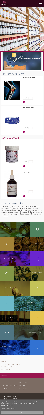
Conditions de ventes (11, 364)
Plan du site (7, 369)
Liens (3, 361)
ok (22, 412)
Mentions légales (9, 367)
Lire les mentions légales (8, 408)
